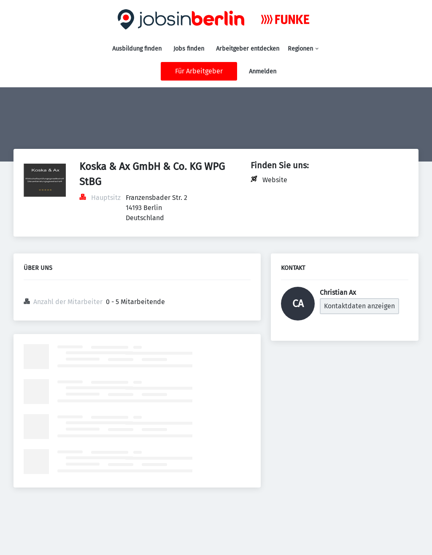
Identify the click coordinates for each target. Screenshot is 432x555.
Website (274, 180)
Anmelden (262, 71)
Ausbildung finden (137, 48)
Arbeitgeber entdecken (247, 48)
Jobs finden (188, 48)
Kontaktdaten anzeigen (359, 306)
